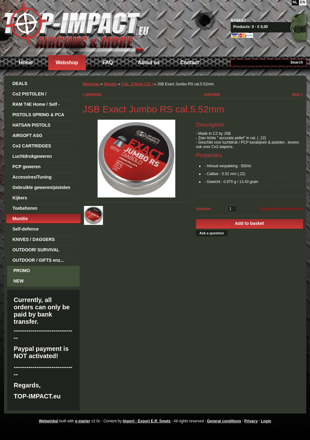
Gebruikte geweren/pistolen (41, 187)
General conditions (224, 421)
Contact (189, 62)
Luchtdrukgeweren (32, 156)
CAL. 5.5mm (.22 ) (137, 84)
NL (295, 2)
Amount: (203, 209)
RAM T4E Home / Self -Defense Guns (36, 105)
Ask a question (211, 233)
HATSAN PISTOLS (32, 125)
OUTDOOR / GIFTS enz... (38, 260)
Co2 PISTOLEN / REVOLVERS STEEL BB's (39, 95)
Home (26, 62)
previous (92, 94)
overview (212, 94)
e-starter (82, 421)
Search (296, 62)
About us (149, 62)
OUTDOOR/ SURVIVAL (36, 249)
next (297, 94)
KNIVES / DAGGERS (34, 239)
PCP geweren (27, 166)
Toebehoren (25, 208)
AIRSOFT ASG (27, 135)
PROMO (22, 270)
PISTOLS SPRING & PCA (39, 114)
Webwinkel (48, 421)
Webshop (67, 62)
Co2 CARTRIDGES (32, 145)
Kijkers (20, 197)
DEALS (20, 83)
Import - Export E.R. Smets (76, 27)
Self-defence (26, 228)
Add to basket (249, 223)
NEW (19, 280)
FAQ (108, 62)
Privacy (251, 421)
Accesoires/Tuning (32, 177)
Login (266, 421)
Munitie (20, 218)
